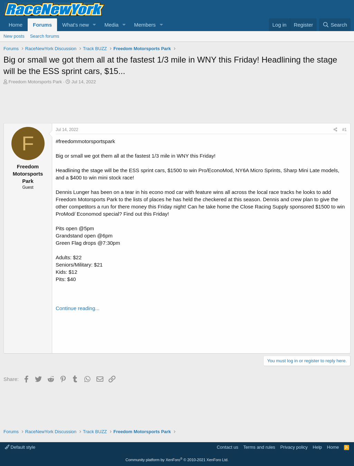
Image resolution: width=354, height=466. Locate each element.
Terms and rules (259, 447)
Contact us (227, 447)
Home (15, 25)
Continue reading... (78, 308)
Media (111, 25)
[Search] (335, 24)
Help (317, 447)
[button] (94, 24)
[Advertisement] (177, 104)
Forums (42, 25)
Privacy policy (294, 447)
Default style (20, 447)
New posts (14, 36)
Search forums (44, 36)
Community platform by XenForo (177, 460)
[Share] (335, 130)
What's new (75, 25)
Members (145, 25)
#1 (344, 129)
